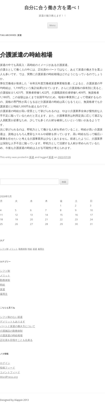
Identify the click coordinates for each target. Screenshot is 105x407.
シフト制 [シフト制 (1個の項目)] (4, 249)
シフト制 (5, 271)
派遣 (31, 157)
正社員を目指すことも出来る (16, 340)
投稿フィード (7, 367)
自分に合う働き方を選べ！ (52, 8)
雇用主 (4, 294)
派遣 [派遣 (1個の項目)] (35, 249)
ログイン (5, 363)
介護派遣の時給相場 (26, 54)
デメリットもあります (12, 321)
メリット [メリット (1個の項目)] (13, 249)
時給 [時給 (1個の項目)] (30, 249)
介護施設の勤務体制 (11, 330)
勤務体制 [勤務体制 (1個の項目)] (22, 249)
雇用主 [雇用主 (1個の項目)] (41, 249)
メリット (5, 275)
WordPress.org (9, 377)
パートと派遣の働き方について (17, 326)
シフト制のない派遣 (11, 317)
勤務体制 (5, 280)
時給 (2, 284)
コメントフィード (10, 372)
